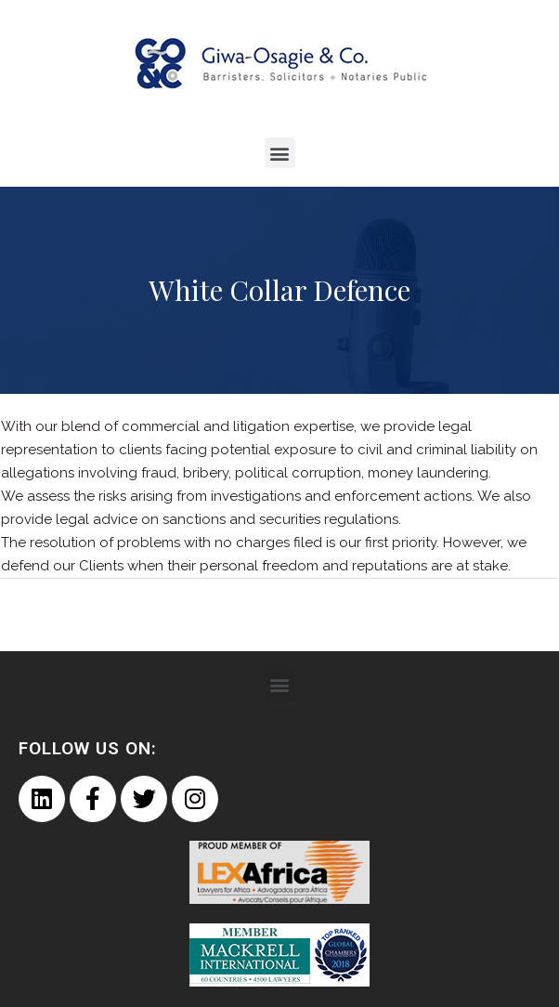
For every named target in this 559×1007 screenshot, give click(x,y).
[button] (280, 152)
